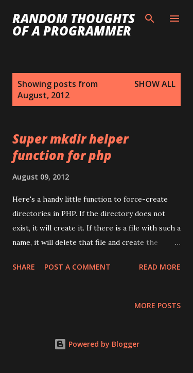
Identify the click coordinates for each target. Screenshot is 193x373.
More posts (157, 305)
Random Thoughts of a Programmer (73, 24)
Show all (155, 84)
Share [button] (23, 267)
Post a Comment (77, 267)
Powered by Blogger (96, 344)
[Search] (150, 18)
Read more (160, 267)
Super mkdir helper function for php (70, 147)
